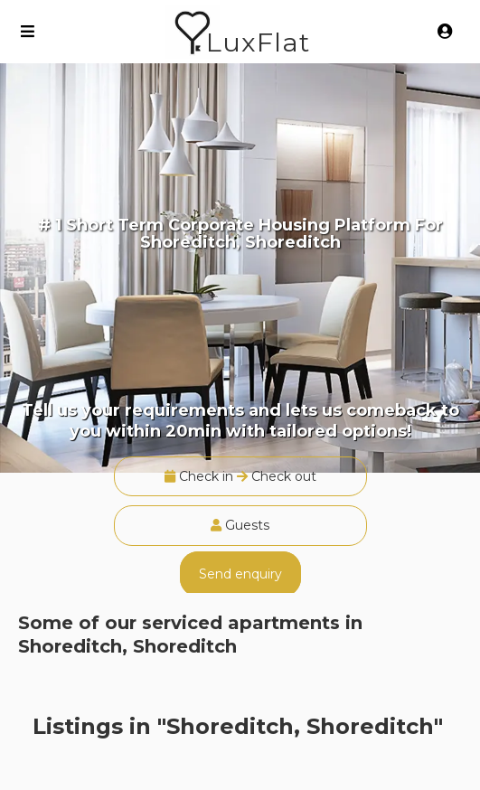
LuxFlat (258, 42)
